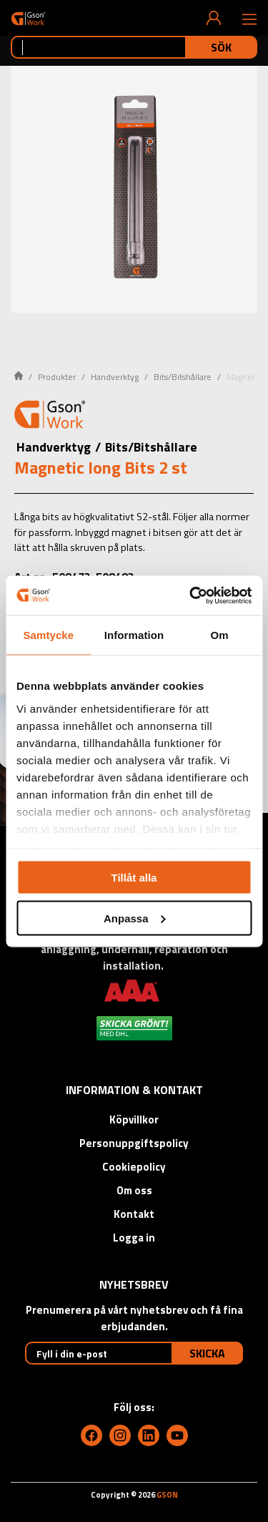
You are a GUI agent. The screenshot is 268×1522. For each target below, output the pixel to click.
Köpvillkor (134, 1119)
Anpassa (135, 918)
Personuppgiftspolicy (134, 1143)
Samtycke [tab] (48, 635)
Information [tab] (134, 635)
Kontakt (134, 1214)
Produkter (57, 377)
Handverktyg (115, 377)
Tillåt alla (134, 878)
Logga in (134, 1237)
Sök (221, 47)
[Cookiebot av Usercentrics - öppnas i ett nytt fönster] (191, 595)
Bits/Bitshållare (183, 377)
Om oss (134, 1190)
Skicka (207, 1353)
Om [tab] (220, 635)
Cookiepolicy (134, 1166)
